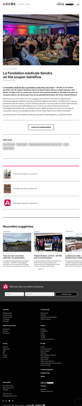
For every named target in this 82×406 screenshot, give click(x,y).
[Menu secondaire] (78, 4)
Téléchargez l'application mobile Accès (25, 203)
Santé (66, 144)
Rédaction (8, 81)
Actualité (37, 231)
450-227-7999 (7, 394)
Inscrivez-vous (66, 294)
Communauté (7, 231)
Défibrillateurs (21, 144)
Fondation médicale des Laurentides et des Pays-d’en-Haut (29, 88)
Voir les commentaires (41, 127)
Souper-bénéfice (8, 148)
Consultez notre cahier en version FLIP (25, 189)
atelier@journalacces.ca (10, 396)
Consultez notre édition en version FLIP (25, 174)
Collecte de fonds (9, 144)
